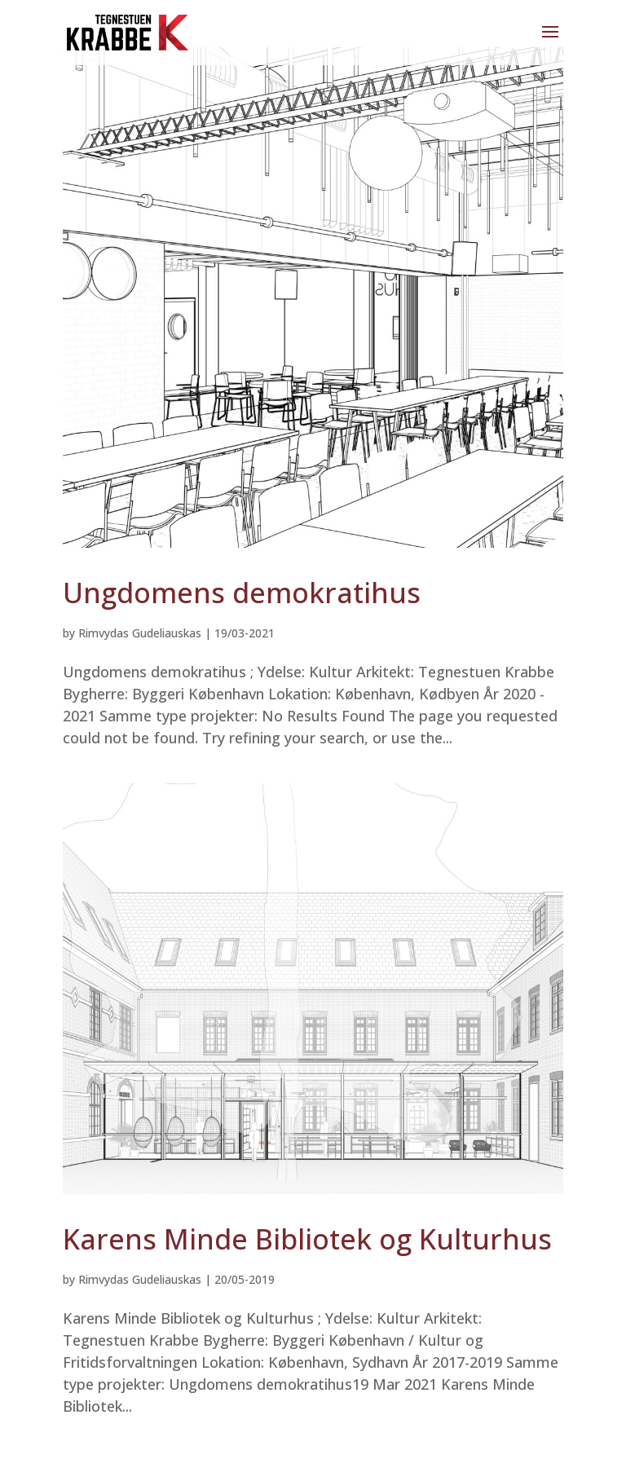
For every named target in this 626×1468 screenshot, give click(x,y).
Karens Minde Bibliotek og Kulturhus (307, 1239)
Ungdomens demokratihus (242, 592)
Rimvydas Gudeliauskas (139, 633)
